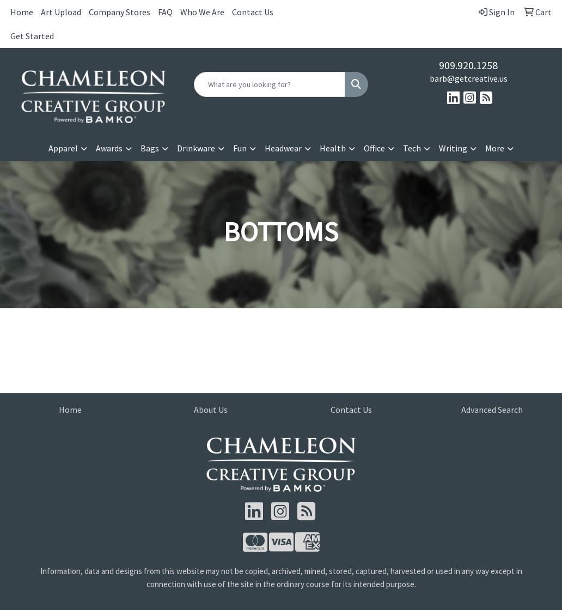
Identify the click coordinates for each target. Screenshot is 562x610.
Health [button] (333, 148)
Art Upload (61, 12)
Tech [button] (412, 148)
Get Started (32, 35)
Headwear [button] (283, 148)
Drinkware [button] (196, 148)
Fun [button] (240, 148)
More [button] (494, 148)
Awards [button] (109, 148)
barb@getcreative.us (469, 78)
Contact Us (252, 12)
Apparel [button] (63, 148)
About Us (211, 409)
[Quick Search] (269, 84)
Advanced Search (492, 409)
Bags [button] (149, 148)
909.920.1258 (468, 65)
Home (21, 12)
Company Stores (119, 12)
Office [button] (374, 148)
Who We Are (202, 12)
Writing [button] (453, 148)
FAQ (165, 12)
